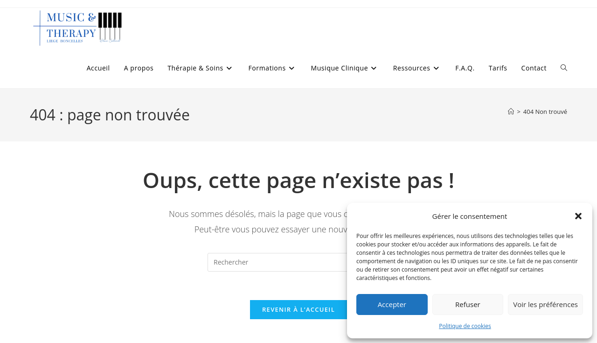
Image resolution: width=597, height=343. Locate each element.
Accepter (392, 304)
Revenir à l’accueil (298, 309)
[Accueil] (511, 111)
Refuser (467, 304)
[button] (578, 216)
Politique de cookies (465, 326)
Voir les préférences (545, 304)
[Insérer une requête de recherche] (298, 262)
